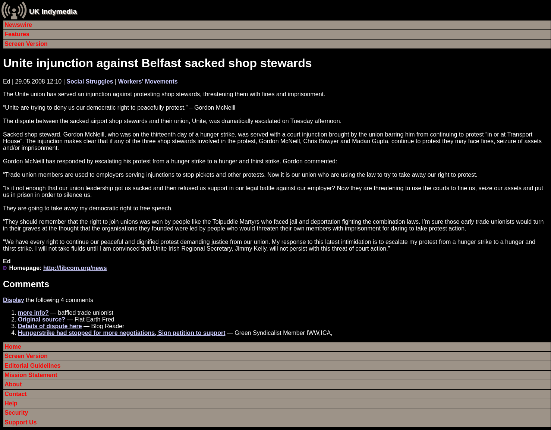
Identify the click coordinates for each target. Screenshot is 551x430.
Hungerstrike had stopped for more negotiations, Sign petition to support (121, 333)
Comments (26, 284)
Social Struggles (89, 81)
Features (16, 34)
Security (16, 412)
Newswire (18, 25)
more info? (33, 313)
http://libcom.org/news (75, 268)
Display (13, 300)
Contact (15, 394)
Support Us (20, 422)
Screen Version (26, 44)
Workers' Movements (148, 81)
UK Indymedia (53, 11)
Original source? (41, 319)
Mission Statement (30, 375)
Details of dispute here (50, 326)
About (13, 384)
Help (11, 403)
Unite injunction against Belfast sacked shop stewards (157, 63)
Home (12, 346)
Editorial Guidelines (32, 365)
